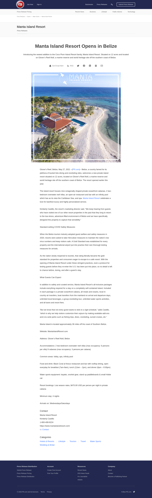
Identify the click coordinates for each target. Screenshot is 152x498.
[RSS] (68, 66)
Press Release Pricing (24, 473)
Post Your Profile (52, 473)
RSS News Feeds (83, 473)
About (110, 470)
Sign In (39, 4)
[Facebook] (84, 65)
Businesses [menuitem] (89, 4)
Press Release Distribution (25, 476)
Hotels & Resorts (47, 441)
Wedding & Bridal (47, 445)
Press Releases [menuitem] (102, 4)
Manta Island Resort (47, 16)
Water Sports (36, 16)
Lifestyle (61, 441)
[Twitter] (78, 65)
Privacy (49, 492)
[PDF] (96, 65)
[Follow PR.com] (133, 492)
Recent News (82, 470)
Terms (43, 492)
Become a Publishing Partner (117, 476)
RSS (71, 66)
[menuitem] (112, 4)
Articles (80, 480)
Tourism (73, 441)
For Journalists (82, 476)
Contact (44, 429)
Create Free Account (54, 470)
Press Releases (21, 16)
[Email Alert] (50, 66)
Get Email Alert (57, 66)
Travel (83, 441)
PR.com (76, 169)
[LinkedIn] (90, 65)
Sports (29, 16)
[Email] (101, 65)
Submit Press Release (126, 4)
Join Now (30, 4)
